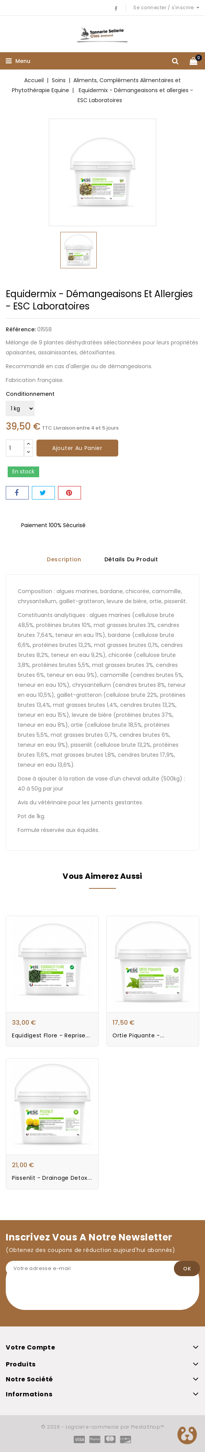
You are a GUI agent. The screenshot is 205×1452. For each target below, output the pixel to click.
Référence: (21, 329)
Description (64, 559)
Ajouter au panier (77, 448)
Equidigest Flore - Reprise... (51, 1035)
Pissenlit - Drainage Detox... (52, 1178)
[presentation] (64, 1295)
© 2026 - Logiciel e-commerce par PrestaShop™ (102, 1427)
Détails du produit (131, 559)
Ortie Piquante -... (138, 1035)
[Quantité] (15, 448)
